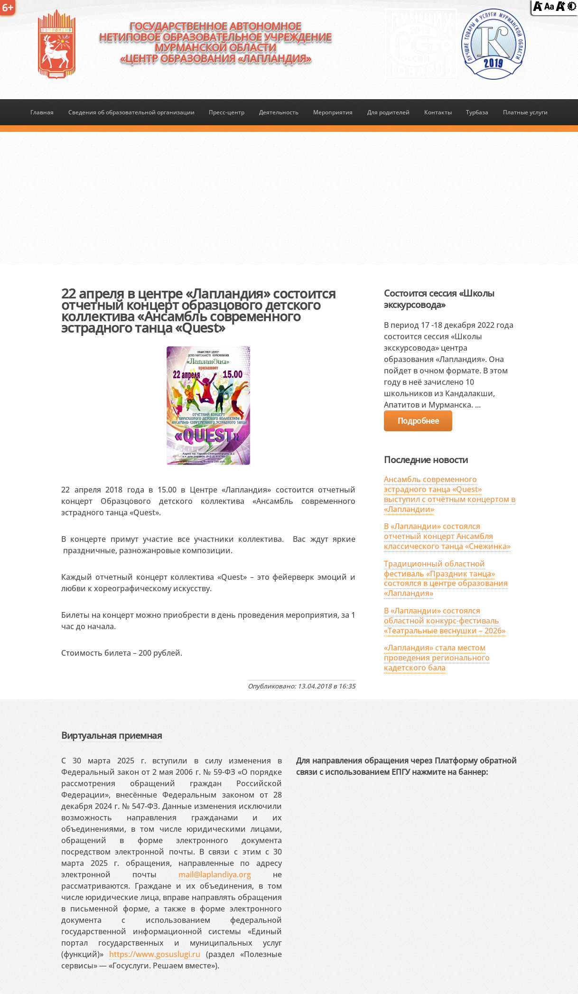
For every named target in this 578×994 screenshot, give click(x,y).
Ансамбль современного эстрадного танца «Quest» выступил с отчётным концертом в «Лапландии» (449, 494)
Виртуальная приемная (111, 735)
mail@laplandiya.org (214, 874)
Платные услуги (525, 112)
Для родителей (388, 112)
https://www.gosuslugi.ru (154, 954)
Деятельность (278, 112)
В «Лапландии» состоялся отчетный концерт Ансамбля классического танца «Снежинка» (447, 536)
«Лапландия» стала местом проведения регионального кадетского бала (437, 657)
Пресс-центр (226, 112)
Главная (42, 112)
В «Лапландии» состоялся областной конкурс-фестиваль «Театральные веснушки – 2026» (444, 620)
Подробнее (418, 421)
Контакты (438, 112)
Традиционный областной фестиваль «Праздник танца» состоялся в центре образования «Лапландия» (446, 578)
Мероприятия (333, 112)
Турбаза (477, 112)
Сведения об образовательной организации (131, 112)
